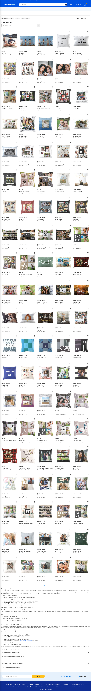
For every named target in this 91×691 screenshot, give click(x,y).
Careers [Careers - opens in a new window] (23, 684)
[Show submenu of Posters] (40, 9)
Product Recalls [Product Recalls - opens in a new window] (65, 684)
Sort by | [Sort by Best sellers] (78, 18)
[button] (10, 32)
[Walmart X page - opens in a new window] (64, 676)
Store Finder (16, 0)
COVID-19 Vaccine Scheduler (54, 684)
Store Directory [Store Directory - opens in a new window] (17, 684)
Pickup (20, 8)
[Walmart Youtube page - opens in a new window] (70, 676)
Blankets (52, 8)
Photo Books (58, 8)
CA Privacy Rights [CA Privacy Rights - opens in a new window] (36, 686)
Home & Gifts (4, 13)
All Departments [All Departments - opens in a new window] (9, 684)
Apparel (67, 8)
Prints (25, 8)
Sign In (86, 0)
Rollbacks (5, 8)
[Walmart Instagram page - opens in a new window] (72, 676)
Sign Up (38, 676)
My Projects (22, 0)
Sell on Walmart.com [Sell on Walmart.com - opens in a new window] (38, 684)
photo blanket (23, 640)
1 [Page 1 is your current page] (43, 585)
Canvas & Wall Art (45, 8)
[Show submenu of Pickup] (22, 9)
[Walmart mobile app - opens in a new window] (82, 676)
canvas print (29, 640)
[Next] (49, 585)
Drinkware (73, 8)
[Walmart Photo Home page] (10, 4)
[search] (38, 25)
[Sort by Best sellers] (85, 18)
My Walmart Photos (29, 0)
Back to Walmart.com (7, 0)
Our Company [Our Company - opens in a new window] (30, 684)
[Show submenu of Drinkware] (75, 9)
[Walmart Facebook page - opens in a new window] (61, 676)
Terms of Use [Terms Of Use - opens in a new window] (19, 686)
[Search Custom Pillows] (19, 25)
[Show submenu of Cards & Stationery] (35, 9)
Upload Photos (36, 0)
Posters (38, 8)
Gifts (63, 8)
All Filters (5, 18)
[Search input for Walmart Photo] (42, 4)
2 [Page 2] (46, 585)
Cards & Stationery (31, 8)
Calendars (79, 8)
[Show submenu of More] (85, 9)
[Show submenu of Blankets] (54, 9)
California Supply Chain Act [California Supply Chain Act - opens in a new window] (47, 686)
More (84, 8)
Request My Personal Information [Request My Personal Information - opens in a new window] (78, 686)
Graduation (16, 8)
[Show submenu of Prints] (26, 9)
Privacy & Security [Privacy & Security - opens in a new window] (27, 686)
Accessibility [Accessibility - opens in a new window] (72, 684)
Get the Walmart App (10, 686)
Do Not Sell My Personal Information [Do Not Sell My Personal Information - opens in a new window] (62, 686)
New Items (10, 8)
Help (71, 4)
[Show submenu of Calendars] (81, 9)
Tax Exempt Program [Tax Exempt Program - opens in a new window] (79, 684)
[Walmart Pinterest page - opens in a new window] (67, 676)
